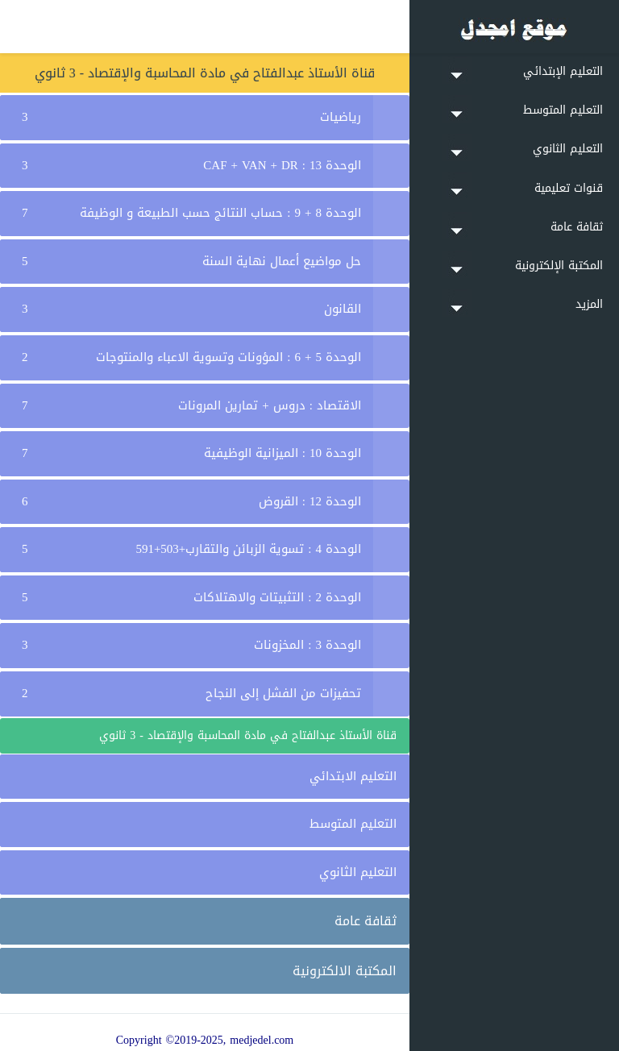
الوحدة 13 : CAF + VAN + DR (282, 165)
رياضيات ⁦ (338, 117)
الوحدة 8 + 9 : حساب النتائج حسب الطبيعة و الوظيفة (220, 212)
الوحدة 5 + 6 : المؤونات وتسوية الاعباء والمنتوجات (228, 357)
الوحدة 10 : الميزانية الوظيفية (282, 453)
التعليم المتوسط (353, 823)
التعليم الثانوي (358, 872)
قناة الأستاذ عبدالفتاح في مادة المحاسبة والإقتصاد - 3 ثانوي (248, 735)
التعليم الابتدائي (353, 776)
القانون (342, 308)
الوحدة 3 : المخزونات (307, 645)
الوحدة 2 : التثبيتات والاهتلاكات (277, 597)
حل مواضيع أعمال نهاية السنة (281, 261)
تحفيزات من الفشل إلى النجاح (283, 693)
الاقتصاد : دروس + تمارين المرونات (269, 405)
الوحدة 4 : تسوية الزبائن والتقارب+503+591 (248, 549)
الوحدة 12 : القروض (310, 501)
